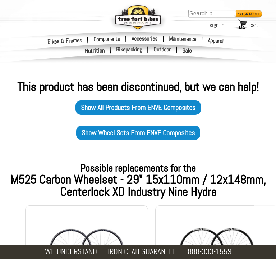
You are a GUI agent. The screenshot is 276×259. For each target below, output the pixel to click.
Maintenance (182, 39)
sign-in (217, 25)
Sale (187, 51)
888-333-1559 (209, 251)
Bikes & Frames (64, 40)
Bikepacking (129, 50)
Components (106, 39)
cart (253, 25)
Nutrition (95, 50)
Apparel (216, 41)
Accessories (144, 38)
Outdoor (162, 50)
